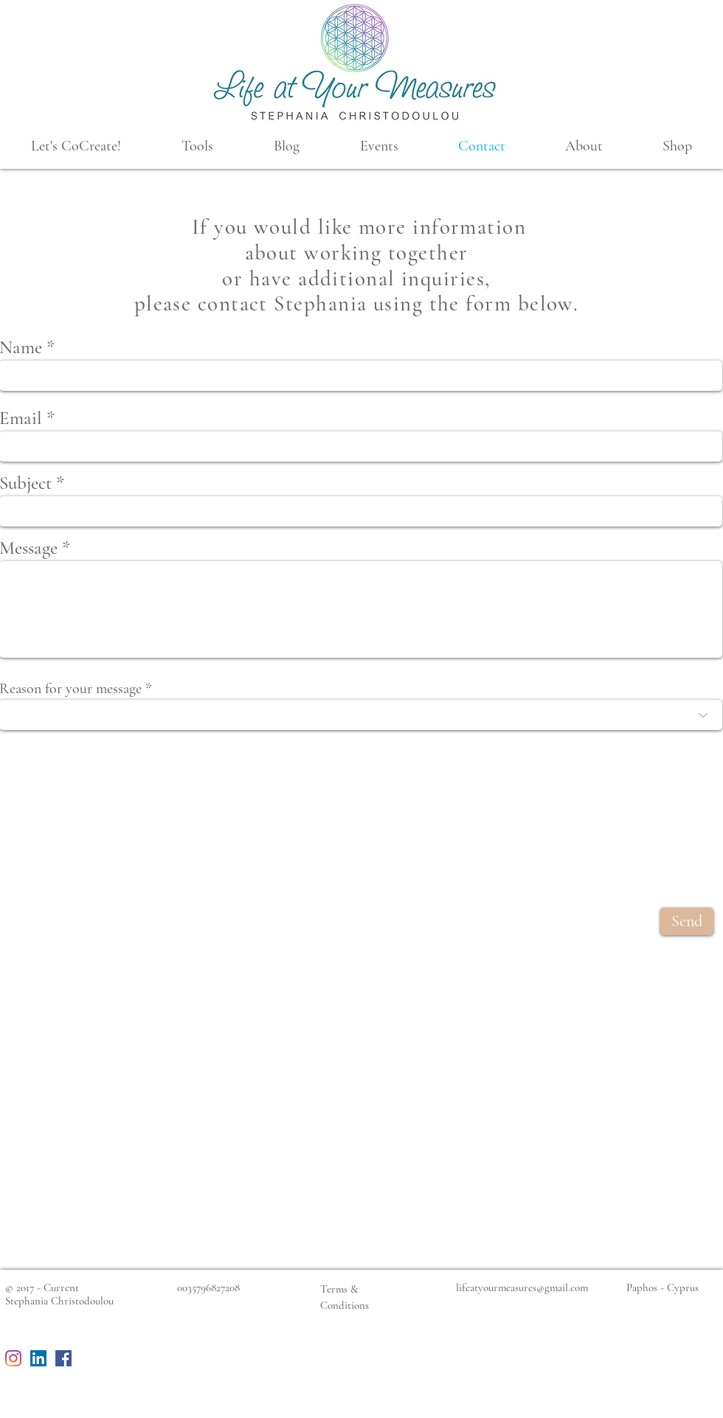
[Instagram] (13, 1358)
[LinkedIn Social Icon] (38, 1358)
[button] (76, 146)
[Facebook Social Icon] (63, 1358)
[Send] (686, 921)
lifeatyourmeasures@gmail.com (522, 1287)
